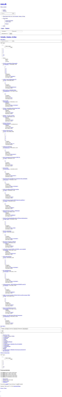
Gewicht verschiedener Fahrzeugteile (10, 63)
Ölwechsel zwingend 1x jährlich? (9, 241)
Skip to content (3, 6)
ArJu (5, 80)
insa (11, 97)
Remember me (5, 33)
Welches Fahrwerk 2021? (8, 130)
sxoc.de (3, 4)
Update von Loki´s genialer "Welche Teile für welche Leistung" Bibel (16, 295)
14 (5, 73)
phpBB (6, 384)
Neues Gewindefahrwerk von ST (9, 307)
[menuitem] (4, 9)
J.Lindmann (12, 215)
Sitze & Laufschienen (7, 231)
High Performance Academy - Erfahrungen (11, 210)
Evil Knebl (6, 271)
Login (2, 28)
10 (5, 68)
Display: (5, 328)
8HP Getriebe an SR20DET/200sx (9, 90)
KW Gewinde (5, 100)
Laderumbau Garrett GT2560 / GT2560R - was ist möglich (14, 249)
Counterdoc (6, 64)
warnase (5, 201)
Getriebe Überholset (7, 123)
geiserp (11, 246)
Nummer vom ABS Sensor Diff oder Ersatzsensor (12, 315)
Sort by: (14, 328)
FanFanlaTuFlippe (17, 386)
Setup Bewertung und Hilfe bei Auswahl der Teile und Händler (15, 178)
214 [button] (3, 54)
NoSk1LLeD (12, 253)
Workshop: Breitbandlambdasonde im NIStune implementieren (15, 218)
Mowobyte (6, 179)
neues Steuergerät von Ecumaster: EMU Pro (11, 157)
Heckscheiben (5, 167)
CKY (5, 232)
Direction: (23, 328)
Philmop (12, 207)
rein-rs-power (13, 154)
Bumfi (5, 211)
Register (7, 28)
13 (5, 71)
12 (5, 70)
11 (5, 69)
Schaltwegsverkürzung (7, 146)
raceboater (6, 250)
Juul (5, 131)
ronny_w (12, 143)
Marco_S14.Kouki (13, 105)
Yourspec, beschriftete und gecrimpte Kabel (11, 108)
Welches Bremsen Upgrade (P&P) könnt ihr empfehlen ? (14, 200)
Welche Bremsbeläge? (7, 256)
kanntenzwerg (13, 86)
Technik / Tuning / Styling (8, 37)
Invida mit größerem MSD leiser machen (11, 189)
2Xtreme (6, 242)
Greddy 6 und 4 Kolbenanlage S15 (9, 79)
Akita (11, 164)
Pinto (5, 296)
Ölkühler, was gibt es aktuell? (8, 115)
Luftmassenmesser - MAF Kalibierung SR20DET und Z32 (14, 284)
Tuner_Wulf (6, 219)
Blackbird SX (6, 91)
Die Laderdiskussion (7, 270)
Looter (5, 109)
